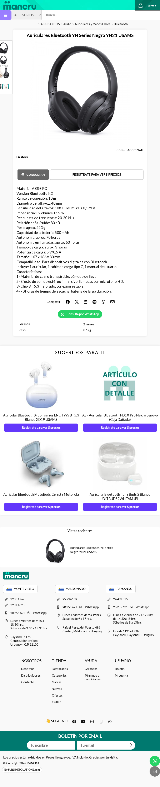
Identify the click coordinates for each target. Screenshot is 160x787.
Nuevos (57, 689)
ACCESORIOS (50, 24)
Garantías (91, 669)
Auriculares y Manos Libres (92, 24)
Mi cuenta (121, 675)
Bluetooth (121, 24)
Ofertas (57, 695)
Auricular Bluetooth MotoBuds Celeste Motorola (41, 494)
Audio (67, 24)
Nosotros (27, 669)
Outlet (56, 702)
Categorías (59, 675)
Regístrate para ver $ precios (96, 174)
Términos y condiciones (93, 677)
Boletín (120, 669)
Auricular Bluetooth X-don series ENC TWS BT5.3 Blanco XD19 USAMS (41, 417)
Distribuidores (31, 675)
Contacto (27, 682)
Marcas (56, 682)
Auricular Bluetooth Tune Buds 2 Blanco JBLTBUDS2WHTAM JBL (120, 496)
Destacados (60, 669)
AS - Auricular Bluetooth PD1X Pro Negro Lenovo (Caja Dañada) (120, 417)
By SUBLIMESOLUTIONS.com (22, 769)
